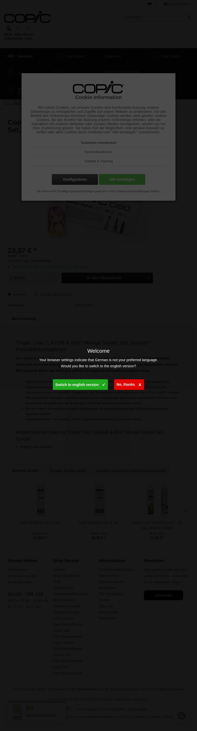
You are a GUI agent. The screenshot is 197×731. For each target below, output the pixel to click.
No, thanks (129, 383)
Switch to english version (80, 384)
